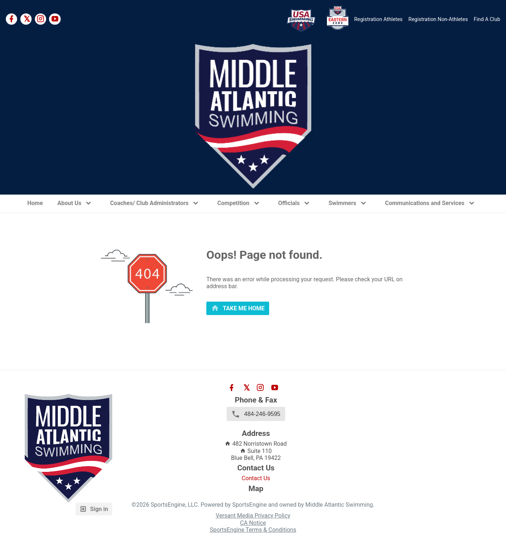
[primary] (237, 308)
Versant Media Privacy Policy (253, 515)
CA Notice (253, 522)
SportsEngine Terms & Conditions (253, 529)
